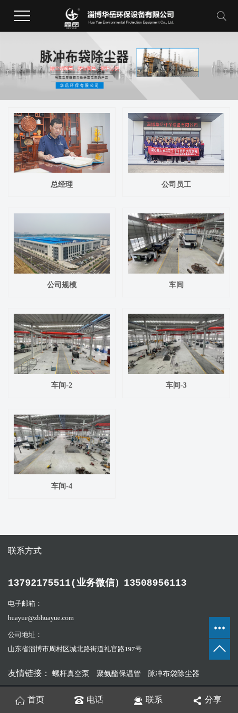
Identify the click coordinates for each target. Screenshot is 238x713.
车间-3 (176, 385)
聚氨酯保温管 (120, 674)
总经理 (62, 185)
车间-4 (61, 486)
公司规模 (62, 285)
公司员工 (176, 185)
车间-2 (61, 385)
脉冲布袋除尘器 (173, 674)
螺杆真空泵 (71, 674)
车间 (176, 285)
